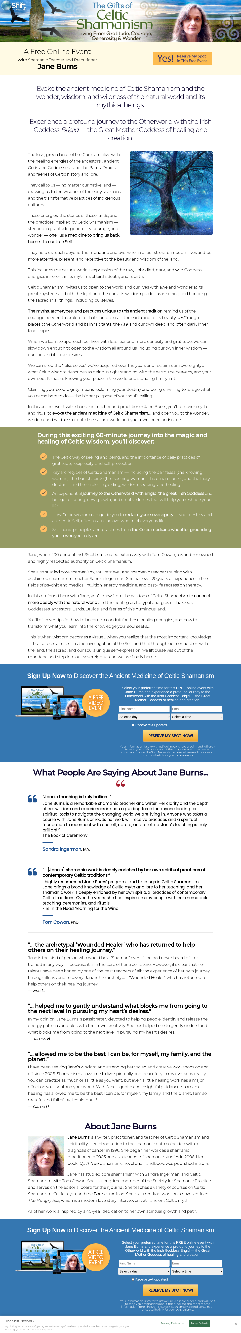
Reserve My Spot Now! (170, 735)
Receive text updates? (151, 725)
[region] (120, 1324)
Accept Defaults (199, 1323)
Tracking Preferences (172, 1323)
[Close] (235, 1324)
